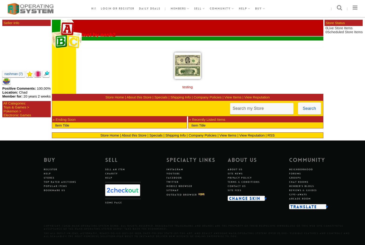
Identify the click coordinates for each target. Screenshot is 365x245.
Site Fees (234, 190)
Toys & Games (14, 107)
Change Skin (244, 198)
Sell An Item (115, 169)
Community (222, 8)
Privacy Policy (240, 177)
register (126, 8)
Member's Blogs (301, 186)
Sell (199, 8)
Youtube (173, 173)
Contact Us (237, 186)
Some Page (113, 202)
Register (50, 169)
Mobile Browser (179, 186)
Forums (295, 173)
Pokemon (10, 111)
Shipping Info (180, 97)
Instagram (174, 169)
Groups (295, 177)
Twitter (172, 181)
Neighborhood (301, 169)
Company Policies (208, 97)
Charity (111, 173)
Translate (304, 206)
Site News (235, 173)
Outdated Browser (181, 194)
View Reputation (257, 97)
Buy (260, 8)
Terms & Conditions (244, 181)
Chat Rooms (298, 181)
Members (180, 8)
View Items (232, 97)
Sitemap (172, 190)
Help (244, 8)
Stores (49, 177)
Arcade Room (300, 198)
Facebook (174, 177)
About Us (235, 169)
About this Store (139, 97)
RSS (271, 135)
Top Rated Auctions (60, 181)
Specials (161, 97)
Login (106, 8)
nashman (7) (13, 74)
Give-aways (298, 194)
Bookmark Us (54, 190)
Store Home (114, 97)
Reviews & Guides (303, 190)
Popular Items (55, 186)
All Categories (14, 103)
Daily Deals (149, 8)
